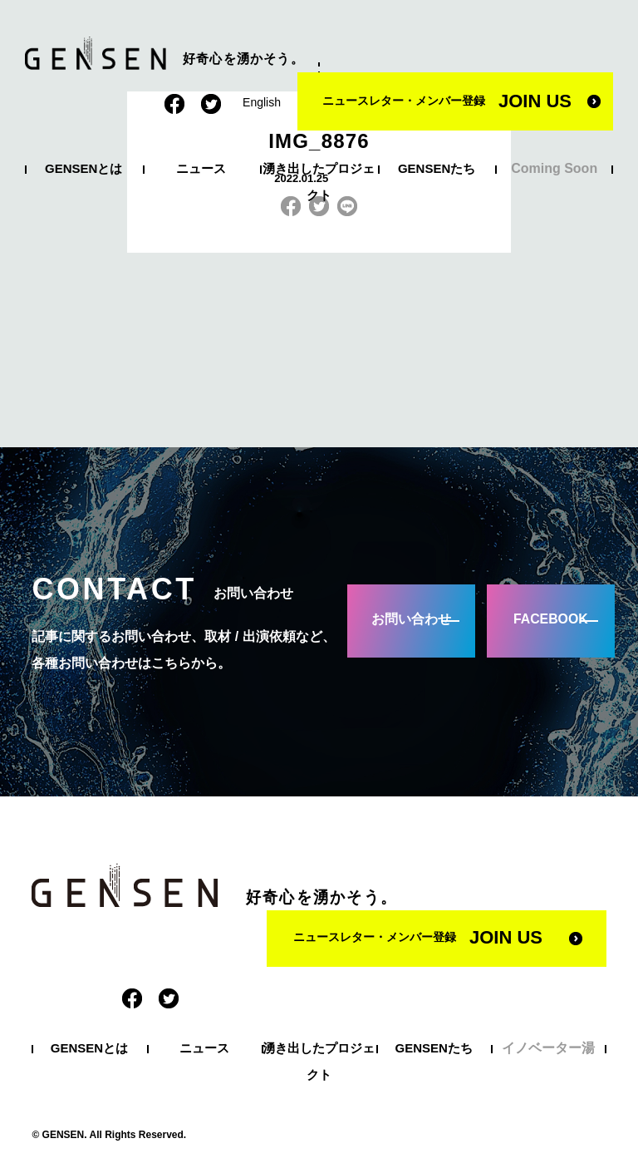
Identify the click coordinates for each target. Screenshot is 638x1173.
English (262, 102)
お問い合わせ (407, 621)
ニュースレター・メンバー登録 (447, 101)
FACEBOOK (546, 621)
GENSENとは (83, 168)
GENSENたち (436, 168)
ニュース (201, 168)
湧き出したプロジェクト (319, 181)
